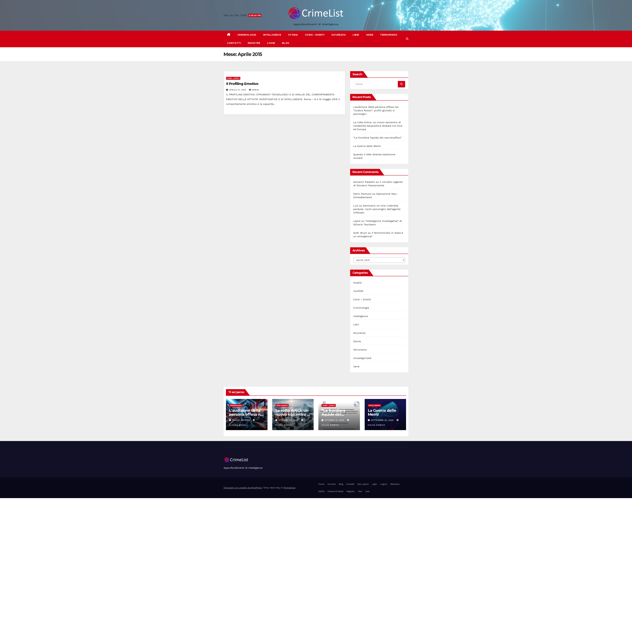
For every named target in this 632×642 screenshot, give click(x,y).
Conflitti (358, 291)
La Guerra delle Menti (367, 146)
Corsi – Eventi (315, 34)
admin (254, 90)
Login (271, 43)
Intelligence (272, 34)
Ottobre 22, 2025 (288, 420)
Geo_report (363, 484)
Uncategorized (362, 358)
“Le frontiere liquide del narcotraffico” (377, 137)
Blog (285, 43)
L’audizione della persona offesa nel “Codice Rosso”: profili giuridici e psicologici (375, 110)
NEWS (321, 491)
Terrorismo (388, 34)
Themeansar (289, 488)
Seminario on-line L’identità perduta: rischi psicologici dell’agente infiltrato (377, 209)
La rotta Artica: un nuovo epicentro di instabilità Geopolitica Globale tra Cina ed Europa (377, 126)
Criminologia (246, 34)
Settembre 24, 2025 (382, 420)
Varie (369, 34)
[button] (407, 38)
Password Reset (335, 491)
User (367, 491)
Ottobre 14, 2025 (335, 420)
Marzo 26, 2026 (241, 420)
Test (360, 491)
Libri (356, 34)
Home (321, 484)
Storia (293, 34)
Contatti (234, 43)
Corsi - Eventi (233, 78)
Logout (383, 484)
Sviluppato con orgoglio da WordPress (243, 488)
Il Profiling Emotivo (242, 84)
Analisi (357, 282)
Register (254, 43)
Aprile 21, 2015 (238, 90)
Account (331, 484)
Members (394, 484)
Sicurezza (338, 34)
